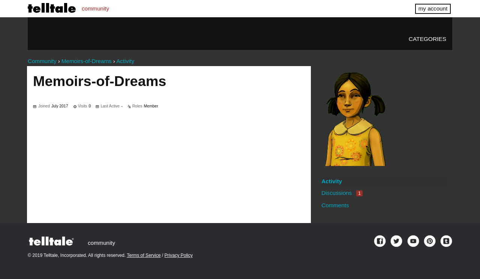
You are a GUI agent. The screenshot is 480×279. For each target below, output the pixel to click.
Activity (331, 181)
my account (432, 8)
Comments (335, 205)
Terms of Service (143, 255)
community (95, 8)
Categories (427, 39)
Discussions (342, 193)
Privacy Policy (179, 255)
